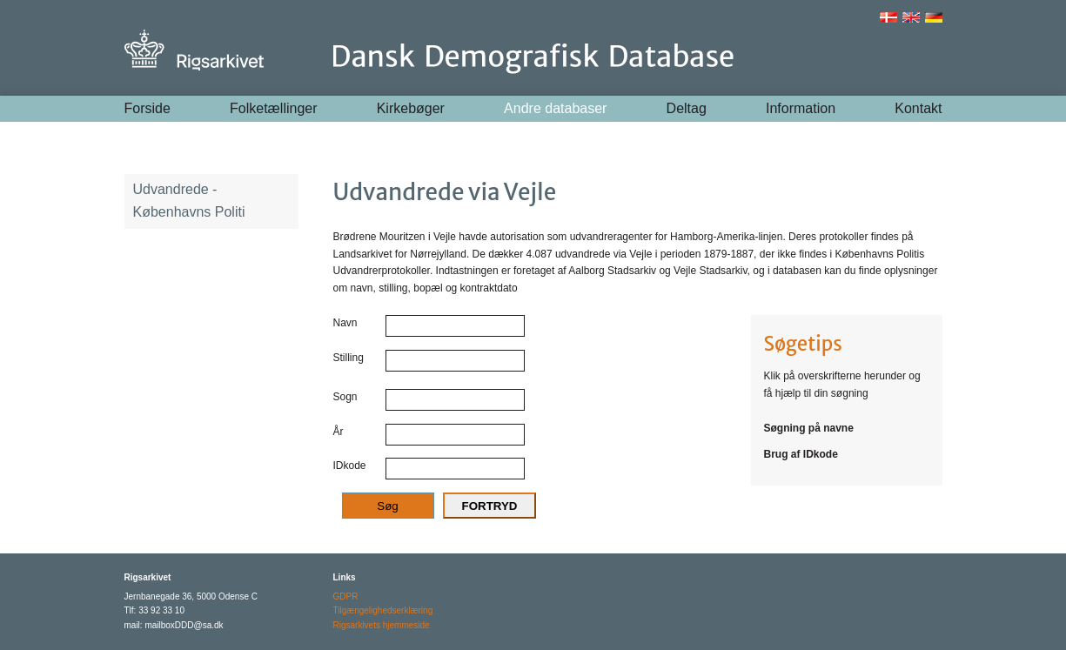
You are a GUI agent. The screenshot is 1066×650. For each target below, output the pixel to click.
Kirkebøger (411, 108)
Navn (345, 323)
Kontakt (918, 108)
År (338, 432)
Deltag (687, 108)
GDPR (346, 596)
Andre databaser (555, 108)
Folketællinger (273, 108)
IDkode (349, 465)
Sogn (345, 397)
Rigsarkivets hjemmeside (381, 625)
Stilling (348, 358)
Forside (147, 108)
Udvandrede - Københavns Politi (189, 200)
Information (800, 108)
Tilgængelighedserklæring (383, 610)
